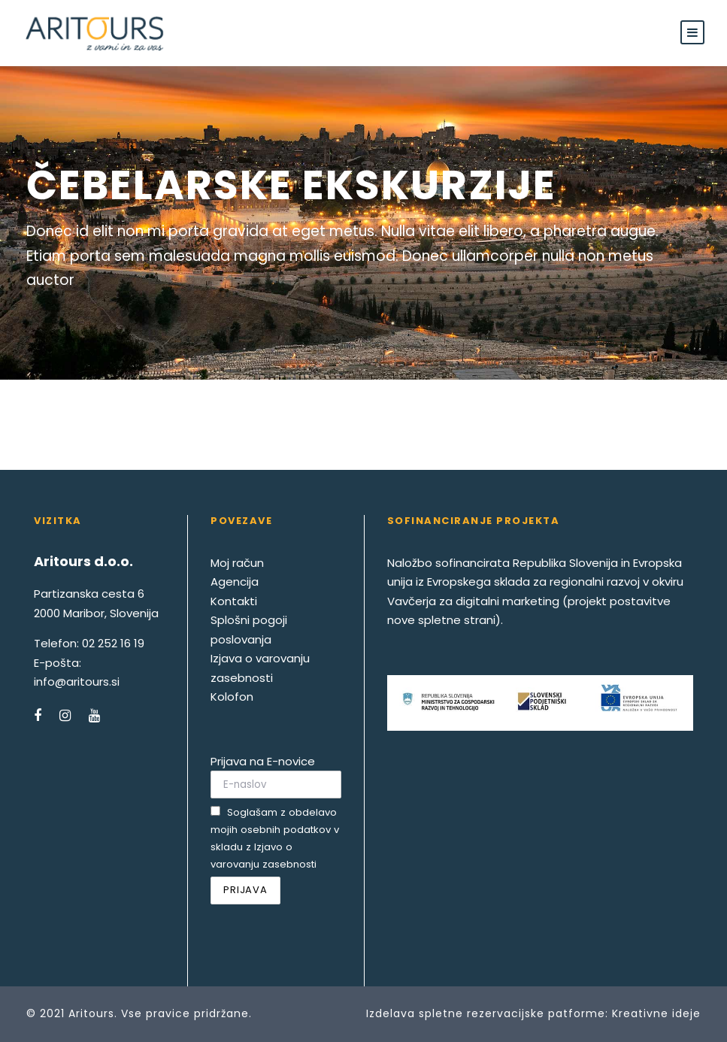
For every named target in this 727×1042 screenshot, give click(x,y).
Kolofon (232, 696)
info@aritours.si (77, 681)
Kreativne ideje (656, 1013)
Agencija (235, 581)
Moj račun (237, 563)
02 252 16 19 (113, 643)
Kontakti (234, 601)
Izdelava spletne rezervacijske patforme (485, 1013)
